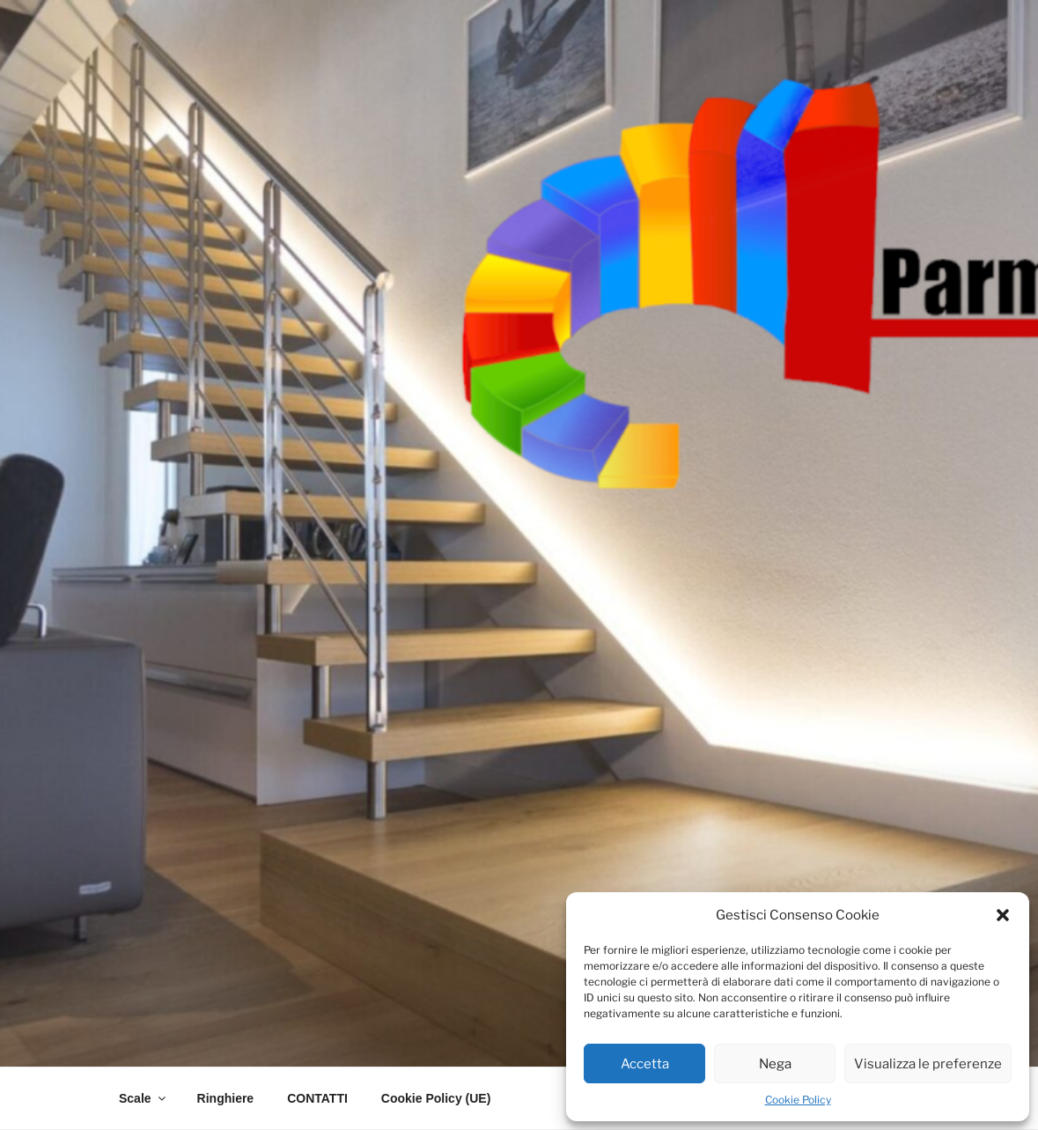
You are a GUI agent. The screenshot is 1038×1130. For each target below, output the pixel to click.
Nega (775, 1064)
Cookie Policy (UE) (435, 1098)
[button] (1003, 915)
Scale (143, 1098)
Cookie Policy (798, 1099)
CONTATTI (317, 1098)
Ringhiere (225, 1098)
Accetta (645, 1064)
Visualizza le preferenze (928, 1064)
